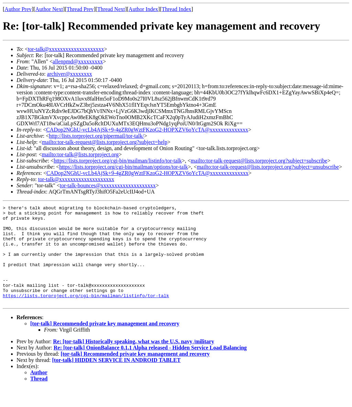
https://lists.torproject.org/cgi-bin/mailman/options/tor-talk (123, 167)
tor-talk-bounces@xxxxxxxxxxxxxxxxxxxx (108, 185)
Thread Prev (80, 9)
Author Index (143, 9)
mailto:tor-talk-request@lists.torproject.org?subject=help (104, 142)
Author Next (49, 9)
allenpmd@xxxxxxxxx (78, 61)
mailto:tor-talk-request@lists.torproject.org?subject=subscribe (259, 161)
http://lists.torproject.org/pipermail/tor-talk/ (96, 136)
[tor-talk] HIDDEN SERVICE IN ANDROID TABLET (116, 380)
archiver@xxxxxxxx (69, 74)
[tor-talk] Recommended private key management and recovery (104, 343)
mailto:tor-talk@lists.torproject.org (80, 154)
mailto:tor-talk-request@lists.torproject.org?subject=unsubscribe (268, 167)
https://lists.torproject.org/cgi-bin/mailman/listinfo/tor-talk (118, 161)
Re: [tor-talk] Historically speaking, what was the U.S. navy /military (133, 361)
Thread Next (111, 9)
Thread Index (176, 9)
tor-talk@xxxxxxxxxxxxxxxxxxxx (66, 49)
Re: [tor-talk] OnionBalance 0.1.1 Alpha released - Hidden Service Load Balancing (150, 367)
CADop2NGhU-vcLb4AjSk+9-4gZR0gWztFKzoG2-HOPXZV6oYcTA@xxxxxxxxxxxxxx (147, 130)
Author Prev (18, 9)
